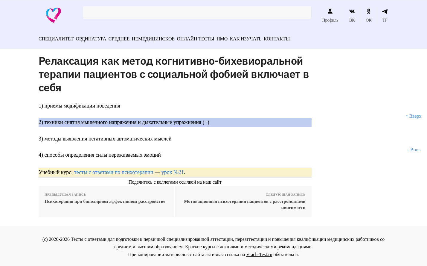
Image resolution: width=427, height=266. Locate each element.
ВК (352, 15)
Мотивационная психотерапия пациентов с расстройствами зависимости (244, 202)
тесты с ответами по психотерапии (113, 170)
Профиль (330, 15)
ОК (368, 15)
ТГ (385, 15)
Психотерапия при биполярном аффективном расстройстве (105, 199)
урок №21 (172, 170)
